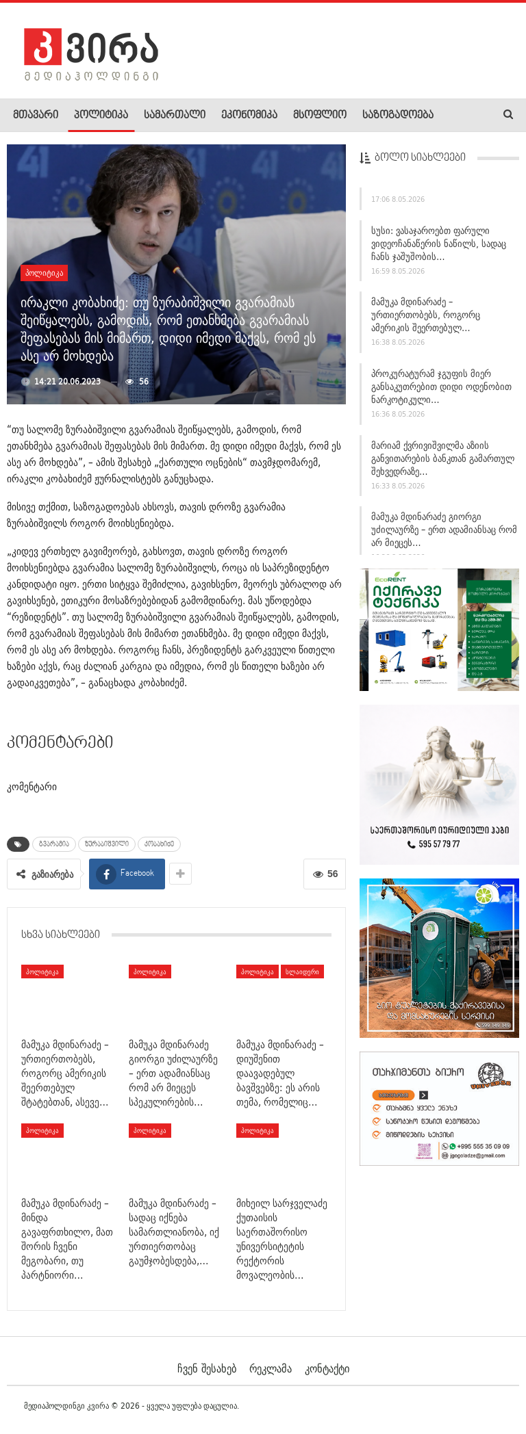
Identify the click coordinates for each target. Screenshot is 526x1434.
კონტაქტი (327, 1368)
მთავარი (35, 115)
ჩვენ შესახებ (206, 1368)
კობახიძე (159, 844)
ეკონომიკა (249, 115)
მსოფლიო (320, 115)
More (460, 115)
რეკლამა (270, 1368)
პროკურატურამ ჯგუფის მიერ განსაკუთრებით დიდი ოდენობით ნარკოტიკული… (441, 386)
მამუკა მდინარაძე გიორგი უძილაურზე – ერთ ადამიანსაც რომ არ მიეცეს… (444, 529)
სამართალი (174, 115)
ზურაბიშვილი (107, 844)
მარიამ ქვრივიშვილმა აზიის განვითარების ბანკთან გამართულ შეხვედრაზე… (442, 458)
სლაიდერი (302, 971)
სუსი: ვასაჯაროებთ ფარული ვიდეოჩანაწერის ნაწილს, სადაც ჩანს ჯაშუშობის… (438, 243)
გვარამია (54, 844)
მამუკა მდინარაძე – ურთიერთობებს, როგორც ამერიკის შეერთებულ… (425, 314)
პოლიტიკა (101, 115)
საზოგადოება (398, 115)
